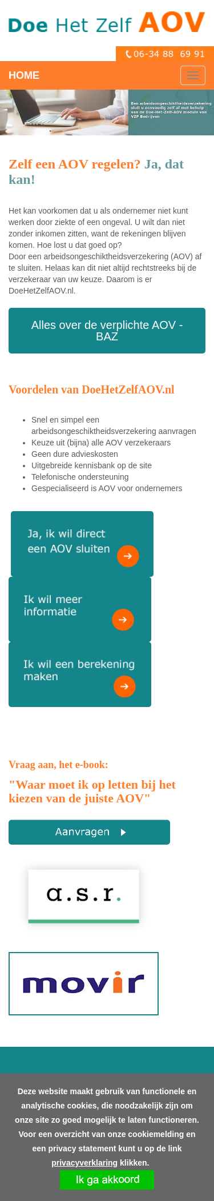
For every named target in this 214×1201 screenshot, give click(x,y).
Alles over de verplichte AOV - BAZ (107, 331)
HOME (24, 75)
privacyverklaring (84, 1162)
